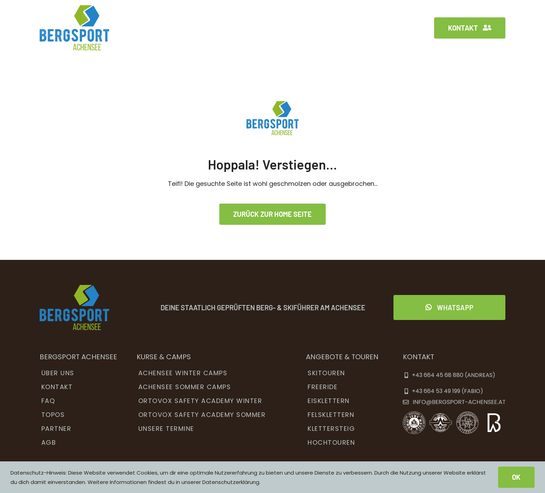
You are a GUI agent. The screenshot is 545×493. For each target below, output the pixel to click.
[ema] (454, 402)
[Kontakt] (469, 28)
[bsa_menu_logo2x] (74, 8)
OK (516, 477)
